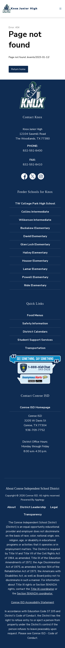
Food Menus (35, 315)
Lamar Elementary (35, 269)
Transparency (33, 514)
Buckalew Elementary (35, 228)
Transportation (35, 348)
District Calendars (35, 332)
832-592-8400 (32, 151)
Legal (54, 507)
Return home (18, 69)
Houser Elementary (35, 261)
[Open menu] (60, 9)
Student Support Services (35, 340)
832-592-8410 (32, 164)
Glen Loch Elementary (35, 244)
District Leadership (33, 507)
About (11, 507)
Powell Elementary (35, 277)
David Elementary (35, 236)
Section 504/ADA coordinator (34, 593)
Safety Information (35, 323)
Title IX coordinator (42, 589)
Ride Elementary (35, 285)
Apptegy (39, 499)
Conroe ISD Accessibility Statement (32, 602)
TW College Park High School (35, 203)
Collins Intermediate (35, 212)
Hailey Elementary (35, 253)
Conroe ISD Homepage (35, 407)
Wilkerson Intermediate (35, 220)
